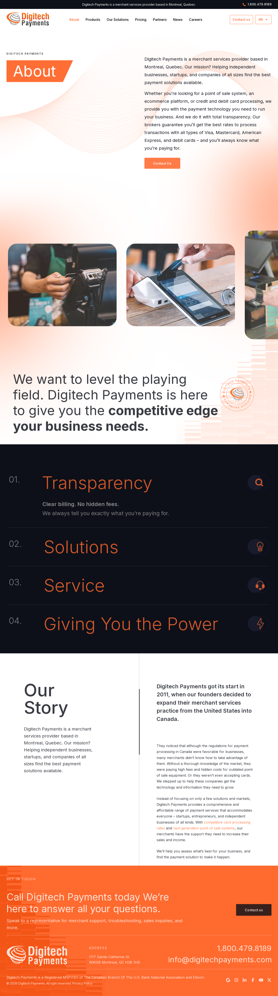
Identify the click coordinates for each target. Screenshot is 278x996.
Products (93, 19)
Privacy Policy (82, 987)
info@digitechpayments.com (220, 966)
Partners (160, 19)
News (177, 19)
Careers (195, 19)
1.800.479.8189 (244, 955)
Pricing (140, 19)
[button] (162, 170)
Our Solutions (118, 19)
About (74, 19)
